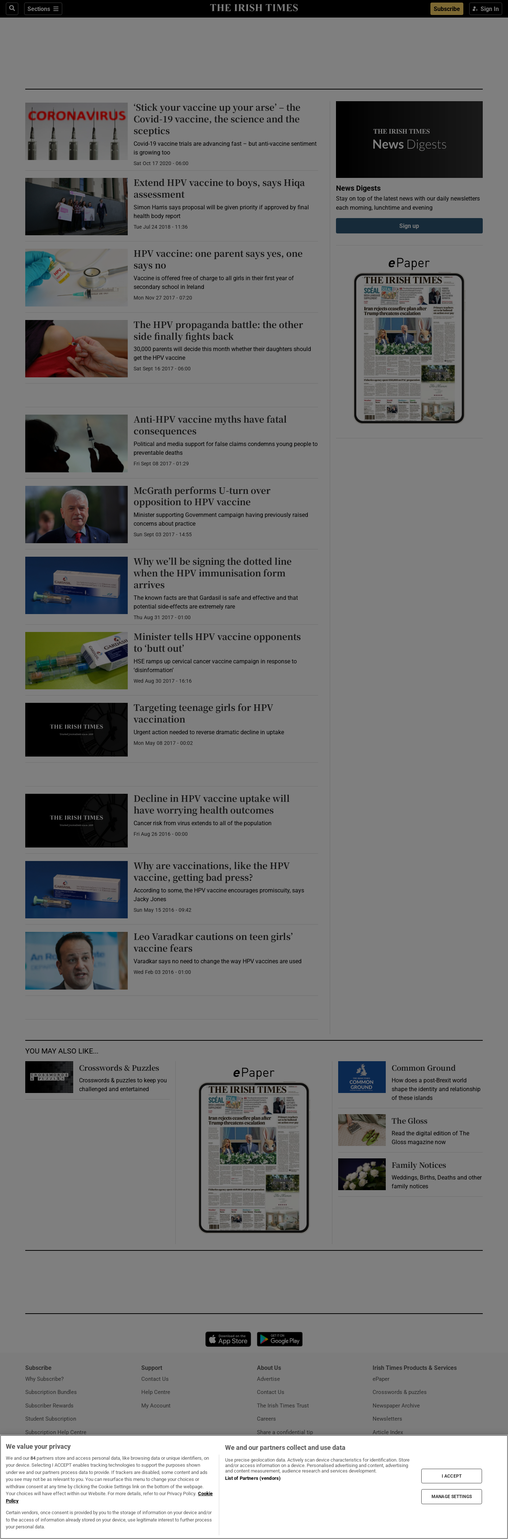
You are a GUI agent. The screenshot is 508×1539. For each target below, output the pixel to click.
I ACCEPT (452, 1475)
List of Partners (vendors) (253, 1478)
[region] (254, 1487)
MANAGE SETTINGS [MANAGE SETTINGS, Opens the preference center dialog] (452, 1496)
